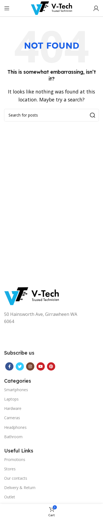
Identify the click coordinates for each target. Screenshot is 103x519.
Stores (10, 468)
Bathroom (13, 436)
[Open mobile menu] (6, 8)
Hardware (12, 408)
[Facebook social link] (9, 366)
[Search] (51, 115)
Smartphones (16, 389)
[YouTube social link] (41, 366)
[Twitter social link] (20, 366)
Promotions (14, 459)
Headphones (15, 427)
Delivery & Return (19, 487)
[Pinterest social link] (51, 366)
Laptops (11, 399)
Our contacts (15, 478)
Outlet (9, 496)
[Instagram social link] (30, 366)
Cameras (12, 417)
